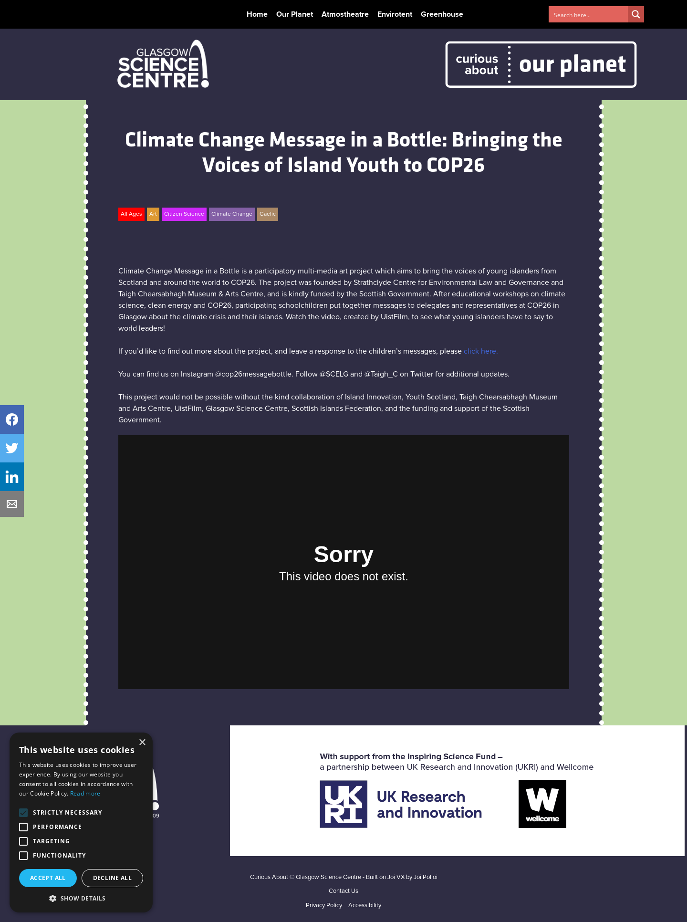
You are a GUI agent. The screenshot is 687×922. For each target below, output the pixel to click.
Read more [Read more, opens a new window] (85, 793)
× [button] (142, 742)
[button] (81, 898)
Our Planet (294, 14)
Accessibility (364, 905)
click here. (481, 351)
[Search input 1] (589, 14)
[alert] (81, 822)
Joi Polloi (425, 877)
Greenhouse (442, 14)
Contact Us (343, 891)
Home (257, 14)
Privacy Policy (324, 905)
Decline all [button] (112, 878)
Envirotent (394, 14)
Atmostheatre (345, 14)
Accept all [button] (48, 878)
